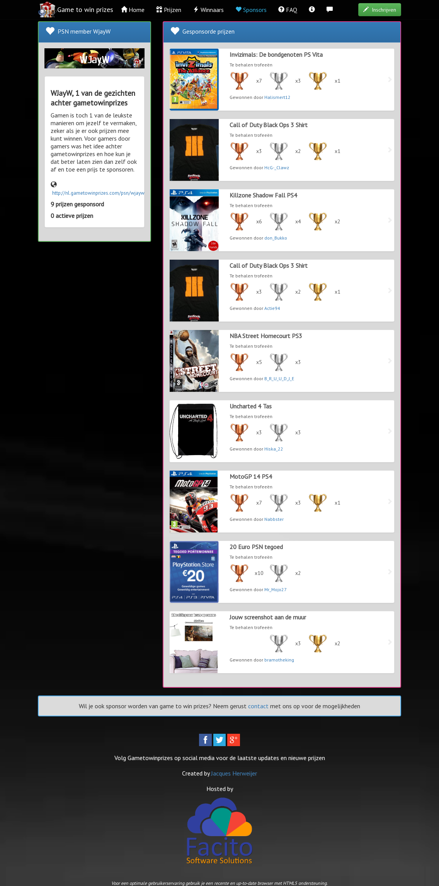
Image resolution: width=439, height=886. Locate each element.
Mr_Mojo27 (275, 589)
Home (133, 10)
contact (258, 706)
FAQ (287, 10)
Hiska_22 (273, 449)
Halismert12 (277, 97)
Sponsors (251, 10)
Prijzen (168, 10)
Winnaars (208, 10)
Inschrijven (379, 9)
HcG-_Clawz (276, 167)
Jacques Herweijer (234, 773)
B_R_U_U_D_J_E (279, 378)
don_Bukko (275, 238)
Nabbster (274, 519)
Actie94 (272, 308)
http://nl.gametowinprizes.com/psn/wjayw (98, 192)
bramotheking (279, 660)
